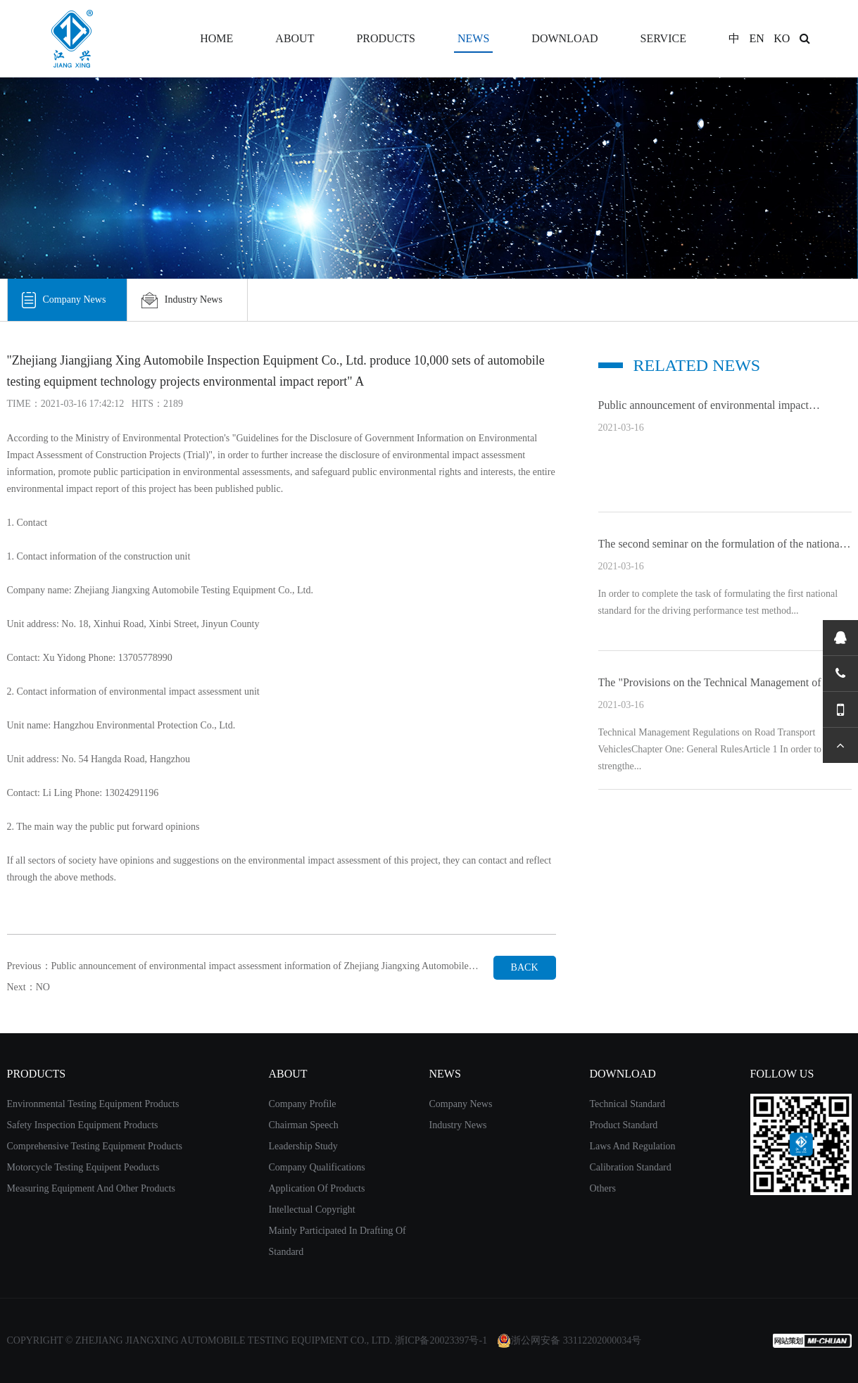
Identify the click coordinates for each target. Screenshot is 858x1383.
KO (782, 38)
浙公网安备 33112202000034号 (569, 1341)
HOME (216, 38)
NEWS (473, 38)
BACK (524, 967)
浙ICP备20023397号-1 (441, 1340)
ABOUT (294, 38)
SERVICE (663, 38)
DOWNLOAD (564, 38)
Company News (64, 299)
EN (756, 38)
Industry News (181, 299)
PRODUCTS (385, 38)
